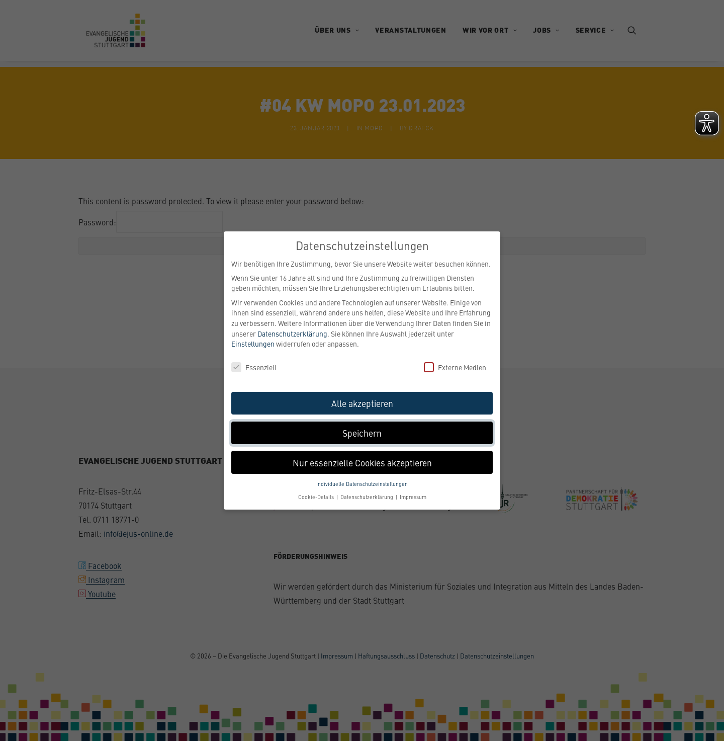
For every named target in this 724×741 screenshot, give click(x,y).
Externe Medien (455, 366)
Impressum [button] (413, 496)
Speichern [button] (362, 431)
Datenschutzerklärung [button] (367, 496)
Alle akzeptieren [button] (362, 402)
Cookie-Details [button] (316, 496)
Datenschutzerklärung (292, 332)
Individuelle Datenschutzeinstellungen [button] (362, 482)
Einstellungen (253, 343)
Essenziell (254, 366)
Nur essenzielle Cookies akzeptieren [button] (362, 461)
